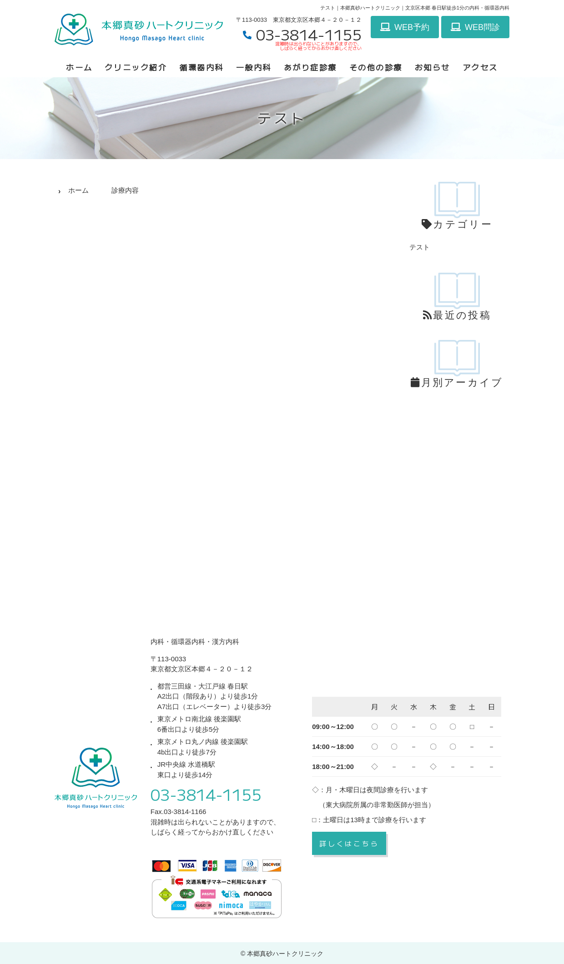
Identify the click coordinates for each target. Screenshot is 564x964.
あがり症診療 (310, 67)
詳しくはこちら (349, 843)
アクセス (480, 67)
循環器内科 (201, 67)
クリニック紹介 (136, 67)
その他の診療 (376, 67)
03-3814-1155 (206, 794)
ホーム (79, 67)
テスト (419, 247)
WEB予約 (404, 27)
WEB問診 (475, 27)
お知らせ (432, 67)
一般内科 (254, 67)
